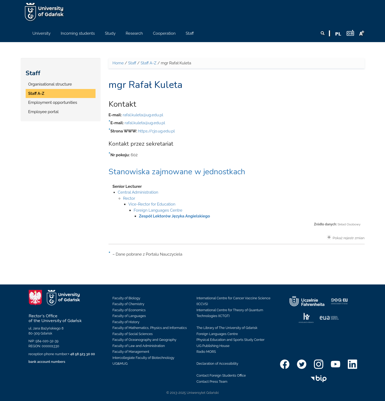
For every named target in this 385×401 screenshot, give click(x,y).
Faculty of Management (130, 352)
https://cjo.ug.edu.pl (156, 131)
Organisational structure (50, 84)
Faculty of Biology (126, 298)
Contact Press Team (212, 382)
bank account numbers (47, 362)
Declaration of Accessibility (217, 364)
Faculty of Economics (129, 310)
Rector (129, 198)
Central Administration (138, 192)
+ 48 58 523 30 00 (81, 354)
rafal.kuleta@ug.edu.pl (143, 115)
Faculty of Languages (129, 316)
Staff (33, 73)
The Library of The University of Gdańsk (227, 328)
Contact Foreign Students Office (221, 375)
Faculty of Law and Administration (138, 346)
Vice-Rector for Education (151, 204)
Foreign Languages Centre (158, 210)
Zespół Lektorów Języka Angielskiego (174, 216)
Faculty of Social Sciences (132, 334)
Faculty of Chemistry (128, 304)
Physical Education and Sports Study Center (231, 340)
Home (118, 63)
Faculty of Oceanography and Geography (144, 340)
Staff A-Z (36, 93)
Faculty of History (125, 322)
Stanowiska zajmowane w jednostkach (176, 171)
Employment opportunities (52, 102)
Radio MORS (206, 352)
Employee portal (43, 111)
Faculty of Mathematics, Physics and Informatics (149, 328)
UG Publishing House (213, 346)
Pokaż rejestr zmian (346, 237)
